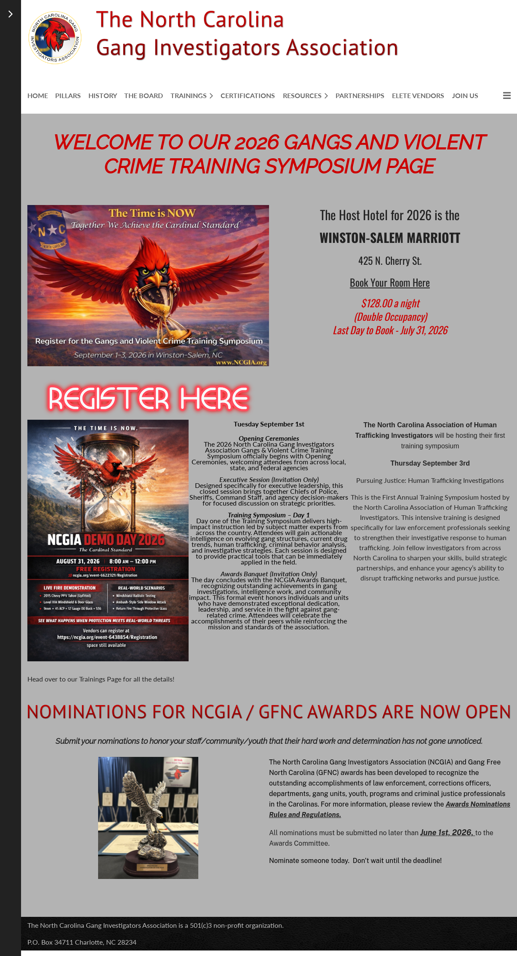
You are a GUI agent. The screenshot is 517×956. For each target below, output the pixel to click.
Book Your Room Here (390, 282)
